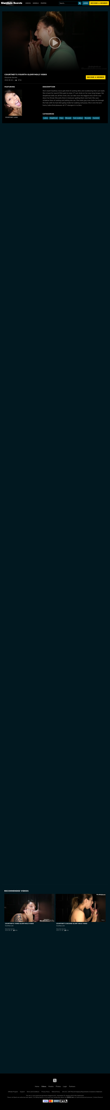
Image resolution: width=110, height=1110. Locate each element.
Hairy (61, 118)
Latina (46, 118)
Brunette (88, 118)
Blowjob (68, 118)
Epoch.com (16, 1097)
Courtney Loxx (11, 117)
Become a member (99, 3)
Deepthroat (53, 118)
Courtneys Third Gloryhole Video (19, 923)
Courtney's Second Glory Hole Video (71, 923)
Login (85, 3)
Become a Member (95, 77)
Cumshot (96, 118)
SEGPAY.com (70, 1097)
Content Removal (98, 1097)
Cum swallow (78, 118)
